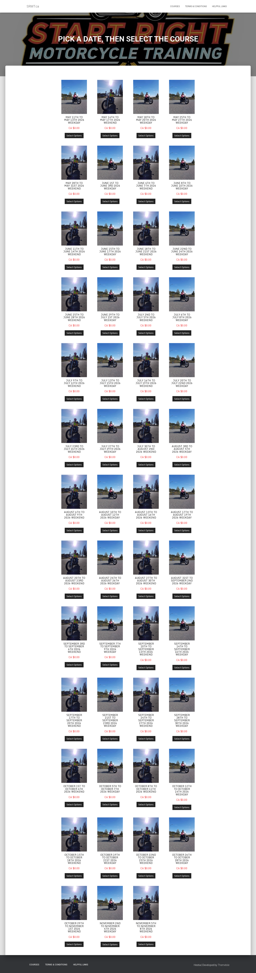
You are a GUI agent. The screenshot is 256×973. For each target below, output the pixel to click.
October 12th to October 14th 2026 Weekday (182, 791)
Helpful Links (219, 6)
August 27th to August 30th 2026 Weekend (146, 581)
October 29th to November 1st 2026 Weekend (74, 928)
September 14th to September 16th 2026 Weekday (182, 649)
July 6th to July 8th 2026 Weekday (182, 317)
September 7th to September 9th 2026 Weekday (110, 648)
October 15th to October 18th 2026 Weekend (74, 859)
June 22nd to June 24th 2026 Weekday (182, 252)
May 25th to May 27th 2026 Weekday (182, 120)
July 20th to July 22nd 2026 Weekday (182, 383)
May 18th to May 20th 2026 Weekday (146, 120)
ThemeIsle (223, 965)
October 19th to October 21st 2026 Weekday (110, 859)
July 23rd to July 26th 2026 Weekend (74, 449)
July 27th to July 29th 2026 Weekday (110, 449)
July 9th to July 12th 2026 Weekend (74, 383)
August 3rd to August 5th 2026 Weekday (182, 449)
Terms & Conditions (196, 6)
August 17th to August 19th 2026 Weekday (182, 515)
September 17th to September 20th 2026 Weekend (74, 721)
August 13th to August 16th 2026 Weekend (146, 515)
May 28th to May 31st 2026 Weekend (74, 186)
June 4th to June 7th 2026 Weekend (146, 186)
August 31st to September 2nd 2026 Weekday (182, 581)
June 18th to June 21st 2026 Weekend (146, 251)
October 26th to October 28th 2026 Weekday (182, 859)
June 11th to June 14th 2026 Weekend (74, 251)
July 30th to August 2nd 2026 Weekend (146, 449)
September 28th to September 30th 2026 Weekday (182, 721)
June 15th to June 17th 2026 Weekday (110, 252)
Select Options (74, 136)
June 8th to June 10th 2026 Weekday (182, 186)
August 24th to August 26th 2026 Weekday (110, 581)
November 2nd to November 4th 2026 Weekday (110, 928)
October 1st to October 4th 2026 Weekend (74, 789)
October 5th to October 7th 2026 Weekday (110, 789)
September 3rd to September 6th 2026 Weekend (74, 648)
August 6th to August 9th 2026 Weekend (74, 515)
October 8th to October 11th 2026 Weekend (146, 789)
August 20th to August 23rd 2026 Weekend (74, 581)
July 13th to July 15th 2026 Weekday (110, 383)
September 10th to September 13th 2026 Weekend (146, 649)
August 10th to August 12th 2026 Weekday (110, 515)
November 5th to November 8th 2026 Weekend (146, 928)
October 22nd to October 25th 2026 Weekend (146, 859)
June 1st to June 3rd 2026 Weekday (110, 186)
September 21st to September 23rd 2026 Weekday (110, 721)
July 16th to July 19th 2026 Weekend (145, 383)
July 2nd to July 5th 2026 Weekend (146, 317)
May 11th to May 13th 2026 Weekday (74, 120)
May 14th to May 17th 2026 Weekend (110, 120)
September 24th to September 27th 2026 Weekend (146, 721)
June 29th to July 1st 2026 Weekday (110, 317)
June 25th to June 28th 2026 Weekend (74, 317)
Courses (175, 6)
